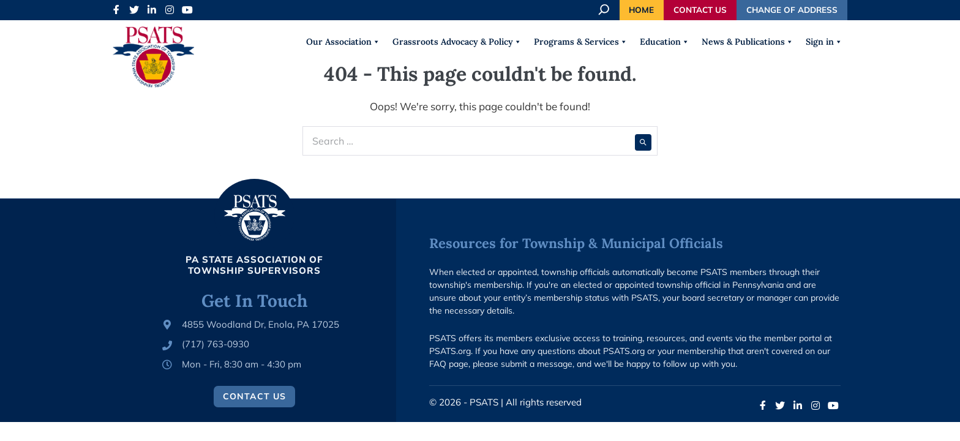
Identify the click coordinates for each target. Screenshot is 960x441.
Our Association (343, 41)
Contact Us (700, 9)
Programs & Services (581, 41)
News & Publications (747, 41)
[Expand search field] (605, 10)
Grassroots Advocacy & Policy (457, 41)
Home (641, 9)
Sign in (824, 41)
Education (664, 41)
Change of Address (792, 9)
